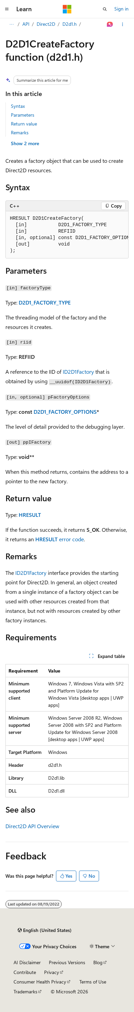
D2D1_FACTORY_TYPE (45, 302)
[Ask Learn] (110, 24)
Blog (97, 962)
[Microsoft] (67, 9)
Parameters (22, 115)
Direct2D (46, 24)
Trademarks (25, 991)
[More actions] (123, 24)
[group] (67, 234)
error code (71, 539)
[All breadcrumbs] (11, 24)
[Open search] (105, 9)
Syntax (18, 106)
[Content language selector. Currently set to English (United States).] (45, 930)
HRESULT (30, 514)
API (26, 24)
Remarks (19, 132)
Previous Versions (67, 962)
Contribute (25, 972)
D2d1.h (69, 24)
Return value (24, 123)
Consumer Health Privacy (40, 981)
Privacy (51, 972)
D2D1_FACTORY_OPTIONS (65, 411)
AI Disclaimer (27, 962)
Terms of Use (92, 981)
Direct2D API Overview (32, 826)
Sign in (121, 8)
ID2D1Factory (78, 371)
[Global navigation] (7, 9)
